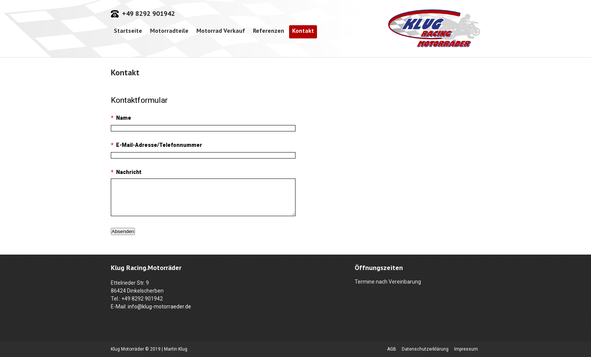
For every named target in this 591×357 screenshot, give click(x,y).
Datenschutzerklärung (425, 349)
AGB (391, 349)
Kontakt (303, 30)
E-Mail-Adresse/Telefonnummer (156, 145)
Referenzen (268, 30)
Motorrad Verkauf (220, 30)
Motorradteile (169, 30)
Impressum (466, 349)
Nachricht (126, 172)
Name (121, 118)
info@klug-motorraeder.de (159, 307)
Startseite (128, 30)
